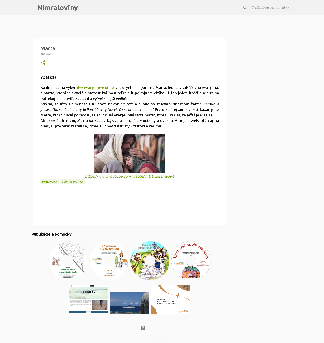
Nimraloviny (57, 7)
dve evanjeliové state (95, 87)
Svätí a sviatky (72, 181)
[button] (43, 63)
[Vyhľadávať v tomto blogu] (273, 7)
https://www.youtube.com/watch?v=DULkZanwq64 (129, 176)
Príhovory (49, 181)
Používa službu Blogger (162, 328)
